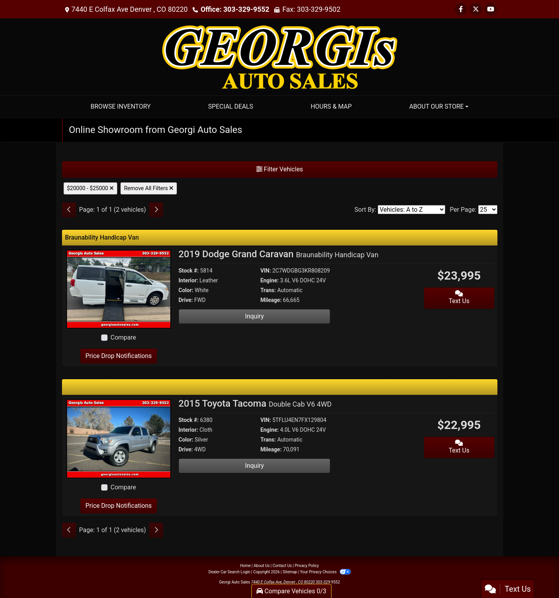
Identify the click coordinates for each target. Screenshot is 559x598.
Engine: (269, 280)
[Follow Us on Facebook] (461, 9)
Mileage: (271, 300)
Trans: (268, 290)
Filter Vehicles (279, 169)
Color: (185, 290)
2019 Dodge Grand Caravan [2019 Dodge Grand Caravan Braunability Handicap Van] (278, 254)
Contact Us (282, 565)
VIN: (265, 270)
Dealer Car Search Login (229, 572)
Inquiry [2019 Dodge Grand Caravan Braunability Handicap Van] (254, 316)
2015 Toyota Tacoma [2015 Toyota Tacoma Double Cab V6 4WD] (254, 403)
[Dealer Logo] (279, 56)
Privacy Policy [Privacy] (307, 565)
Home (245, 565)
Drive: (185, 300)
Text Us (459, 297)
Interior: (188, 280)
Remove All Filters (148, 188)
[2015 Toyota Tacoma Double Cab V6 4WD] (119, 438)
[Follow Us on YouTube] (491, 9)
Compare (123, 337)
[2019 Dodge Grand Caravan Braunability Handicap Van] (119, 289)
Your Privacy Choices (325, 572)
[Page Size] (487, 209)
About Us (262, 565)
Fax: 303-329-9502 (311, 9)
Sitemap (289, 572)
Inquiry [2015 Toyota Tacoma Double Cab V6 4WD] (254, 465)
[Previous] (69, 209)
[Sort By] (411, 209)
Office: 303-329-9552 (234, 9)
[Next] (156, 209)
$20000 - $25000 (90, 188)
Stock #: (188, 270)
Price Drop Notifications (119, 356)
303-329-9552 (328, 582)
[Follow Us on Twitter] (476, 9)
